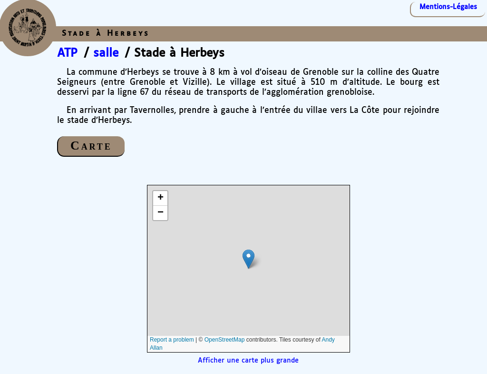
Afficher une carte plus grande (248, 360)
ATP (67, 53)
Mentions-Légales (448, 7)
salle (105, 53)
